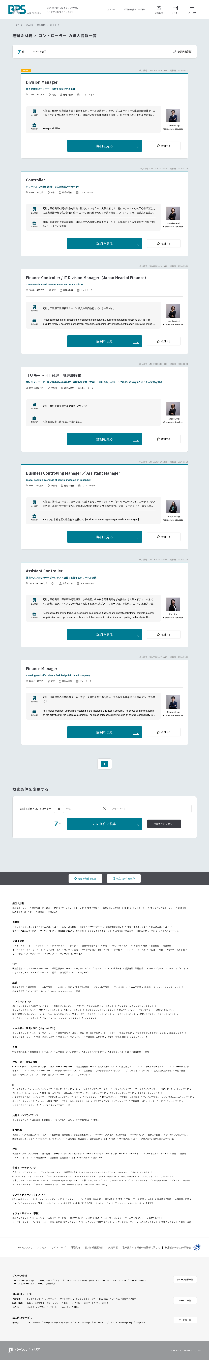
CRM (133, 1172)
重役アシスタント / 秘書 (81, 1218)
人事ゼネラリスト (116, 1052)
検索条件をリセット (164, 824)
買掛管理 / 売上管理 (41, 908)
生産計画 (79, 1203)
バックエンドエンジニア (41, 1089)
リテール (187, 1180)
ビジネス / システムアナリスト (95, 1089)
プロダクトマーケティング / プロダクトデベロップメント (153, 1180)
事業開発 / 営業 (71, 1172)
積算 (70, 987)
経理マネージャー (20, 908)
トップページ (17, 25)
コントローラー (139, 908)
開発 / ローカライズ (51, 1093)
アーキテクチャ (19, 1089)
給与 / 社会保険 (134, 1052)
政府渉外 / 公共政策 (41, 1120)
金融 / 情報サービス (91, 946)
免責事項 (113, 1247)
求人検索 (29, 25)
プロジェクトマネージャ (61, 991)
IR (31, 912)
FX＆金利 (135, 946)
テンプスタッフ (33, 1299)
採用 (147, 1052)
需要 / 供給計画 (94, 1199)
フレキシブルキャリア (85, 1299)
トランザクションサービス (70, 954)
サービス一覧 (185, 1300)
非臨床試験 (41, 1157)
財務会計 (182, 908)
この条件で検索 (104, 824)
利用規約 (75, 1247)
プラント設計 (119, 987)
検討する (166, 146)
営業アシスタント (169, 1222)
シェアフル (40, 1307)
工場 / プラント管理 (135, 1199)
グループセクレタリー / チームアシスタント (123, 1218)
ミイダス (76, 1303)
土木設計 (60, 987)
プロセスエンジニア (101, 968)
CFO (126, 908)
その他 (117, 950)
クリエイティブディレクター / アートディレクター (104, 1172)
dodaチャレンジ (91, 1303)
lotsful (29, 1307)
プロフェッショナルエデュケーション (158, 1139)
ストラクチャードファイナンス (40, 954)
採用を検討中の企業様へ (135, 9)
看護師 (183, 1153)
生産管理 (40, 912)
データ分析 (144, 1172)
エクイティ (73, 946)
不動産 (152, 950)
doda (29, 1303)
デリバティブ (58, 946)
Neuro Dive (66, 1307)
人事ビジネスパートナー (93, 1052)
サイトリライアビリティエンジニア (165, 1101)
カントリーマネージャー (91, 927)
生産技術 (80, 931)
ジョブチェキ (50, 1299)
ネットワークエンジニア (23, 1101)
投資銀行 (167, 946)
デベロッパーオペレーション (25, 1093)
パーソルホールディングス (24, 1280)
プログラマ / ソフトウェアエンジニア (110, 1101)
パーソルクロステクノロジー (113, 1280)
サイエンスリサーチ (138, 1037)
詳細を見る (104, 146)
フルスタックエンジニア (148, 1093)
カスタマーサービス (74, 1199)
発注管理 (68, 1203)
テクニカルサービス (81, 972)
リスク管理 (17, 954)
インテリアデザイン (37, 991)
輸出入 (151, 1199)
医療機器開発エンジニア (23, 1139)
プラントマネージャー (22, 1037)
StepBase (140, 1322)
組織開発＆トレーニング (41, 1052)
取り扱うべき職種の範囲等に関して (141, 1247)
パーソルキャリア (138, 1280)
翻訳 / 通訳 (186, 1222)
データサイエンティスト (146, 1089)
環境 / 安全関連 (82, 987)
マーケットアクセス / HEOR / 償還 (110, 1135)
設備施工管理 (135, 987)
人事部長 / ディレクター (67, 1052)
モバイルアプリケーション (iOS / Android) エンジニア (167, 1097)
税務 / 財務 (52, 912)
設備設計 (148, 987)
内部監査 (155, 946)
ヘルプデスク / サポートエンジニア (28, 1097)
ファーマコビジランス (22, 1157)
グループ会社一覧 (185, 1279)
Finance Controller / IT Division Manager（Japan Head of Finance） (87, 277)
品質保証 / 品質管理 (124, 931)
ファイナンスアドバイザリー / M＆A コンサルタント (36, 1010)
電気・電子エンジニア (137, 927)
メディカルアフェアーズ (175, 1135)
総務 (97, 1218)
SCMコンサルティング (97, 1203)
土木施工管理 (46, 987)
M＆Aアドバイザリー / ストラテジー (135, 1010)
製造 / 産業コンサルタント (24, 1014)
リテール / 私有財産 (176, 950)
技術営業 (64, 972)
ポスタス (111, 1322)
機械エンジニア (65, 931)
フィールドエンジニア (96, 1093)
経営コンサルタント (165, 1010)
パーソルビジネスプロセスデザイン (81, 1280)
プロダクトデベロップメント (67, 1070)
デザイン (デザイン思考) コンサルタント (95, 1006)
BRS (66, 1303)
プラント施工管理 (101, 987)
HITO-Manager (84, 1322)
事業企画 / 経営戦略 (112, 908)
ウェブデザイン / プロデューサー (57, 1105)
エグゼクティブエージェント (47, 1303)
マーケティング (47, 931)
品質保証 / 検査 (138, 1101)
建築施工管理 (18, 987)
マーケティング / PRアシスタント (96, 1222)
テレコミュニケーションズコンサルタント (61, 1018)
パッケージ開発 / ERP (48, 1101)
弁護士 (96, 1120)
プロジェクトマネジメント (99, 931)
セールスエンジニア (29, 1074)
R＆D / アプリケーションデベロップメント (166, 968)
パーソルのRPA (33, 1322)
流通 (120, 1199)
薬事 (106, 1139)
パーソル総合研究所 (47, 1283)
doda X (105, 1303)
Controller (35, 179)
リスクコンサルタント (126, 1014)
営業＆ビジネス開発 (117, 1037)
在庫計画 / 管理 (182, 1199)
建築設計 (32, 987)
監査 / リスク (93, 908)
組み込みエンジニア (160, 927)
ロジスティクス (53, 1203)
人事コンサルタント (73, 1010)
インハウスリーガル (63, 1120)
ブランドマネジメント (50, 1172)
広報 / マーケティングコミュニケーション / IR (103, 1180)
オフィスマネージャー (126, 1222)
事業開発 (16, 1135)
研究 (161, 950)
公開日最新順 (184, 51)
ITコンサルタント (91, 1097)
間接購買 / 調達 (164, 1199)
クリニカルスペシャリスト (36, 1135)
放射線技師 (95, 1139)
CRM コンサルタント (63, 1006)
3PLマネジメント (20, 1199)
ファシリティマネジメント (168, 987)
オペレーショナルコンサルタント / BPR (58, 1014)
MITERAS (98, 1322)
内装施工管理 (18, 991)
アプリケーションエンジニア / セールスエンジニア (35, 927)
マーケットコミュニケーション (157, 1176)
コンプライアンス (20, 1120)
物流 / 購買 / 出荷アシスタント (63, 1222)
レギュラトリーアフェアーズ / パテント (30, 972)
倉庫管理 (149, 1203)
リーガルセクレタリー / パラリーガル (29, 1222)
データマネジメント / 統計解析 (68, 1153)
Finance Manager (41, 668)
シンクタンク (90, 1018)
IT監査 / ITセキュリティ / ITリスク (63, 1097)
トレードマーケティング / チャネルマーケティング (35, 1184)
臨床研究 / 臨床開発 (61, 1135)
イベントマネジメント (85, 1176)
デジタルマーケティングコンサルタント (135, 1006)
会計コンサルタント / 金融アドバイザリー (31, 1006)
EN (113, 10)
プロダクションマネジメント (109, 1070)
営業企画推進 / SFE (82, 1135)
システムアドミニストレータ (25, 1105)
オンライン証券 (71, 950)
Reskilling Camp (125, 1322)
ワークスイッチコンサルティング (59, 1322)
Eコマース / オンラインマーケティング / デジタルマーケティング (41, 1176)
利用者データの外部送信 (178, 1247)
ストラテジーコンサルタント (25, 1018)
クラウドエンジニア (122, 1089)
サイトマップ (58, 1247)
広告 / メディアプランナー (24, 1172)
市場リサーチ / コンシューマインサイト (30, 1180)
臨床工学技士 (154, 1135)
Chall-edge (103, 1299)
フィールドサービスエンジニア (118, 1033)
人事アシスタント (155, 1218)
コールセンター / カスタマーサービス (49, 1218)
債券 (105, 946)
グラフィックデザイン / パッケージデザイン (119, 1176)
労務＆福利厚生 (19, 1052)
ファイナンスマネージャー (162, 908)
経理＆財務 (41, 25)
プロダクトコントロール (134, 950)
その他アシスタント (148, 1222)
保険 (145, 946)
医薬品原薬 (17, 968)
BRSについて (25, 1247)
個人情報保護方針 (94, 1247)
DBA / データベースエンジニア (175, 1089)
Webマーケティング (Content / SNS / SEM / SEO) (84, 1184)
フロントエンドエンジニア (122, 1093)
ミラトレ (53, 1307)
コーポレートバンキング (23, 946)
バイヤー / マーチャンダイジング (47, 1199)
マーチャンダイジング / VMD (65, 1180)
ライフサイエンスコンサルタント (100, 1010)
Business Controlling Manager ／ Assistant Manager (73, 473)
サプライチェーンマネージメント (127, 1203)
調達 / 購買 (109, 1199)
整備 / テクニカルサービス (24, 931)
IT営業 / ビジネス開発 (129, 1097)
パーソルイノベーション (23, 1283)
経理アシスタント (20, 1218)
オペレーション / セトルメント (96, 950)
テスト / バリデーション (169, 931)
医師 (174, 1153)
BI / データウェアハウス (67, 1089)
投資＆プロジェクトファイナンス (151, 1033)
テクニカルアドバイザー (53, 1074)
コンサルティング (20, 1033)
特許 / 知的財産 (82, 1120)
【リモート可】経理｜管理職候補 (53, 375)
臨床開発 (46, 1153)
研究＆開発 (142, 931)
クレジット (43, 946)
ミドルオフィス (53, 950)
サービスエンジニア (128, 1139)
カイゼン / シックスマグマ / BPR (27, 1203)
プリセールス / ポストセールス (76, 1101)
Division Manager (41, 82)
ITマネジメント (109, 1097)
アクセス (42, 1247)
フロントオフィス (119, 946)
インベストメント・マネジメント (27, 950)
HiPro (76, 1307)
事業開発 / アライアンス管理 (25, 1153)
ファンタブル (66, 1299)
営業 (153, 931)
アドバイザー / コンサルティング (69, 908)
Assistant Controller (44, 570)
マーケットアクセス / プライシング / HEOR (105, 1153)
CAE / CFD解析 (69, 927)
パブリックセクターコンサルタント (96, 1014)
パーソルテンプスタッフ (51, 1280)
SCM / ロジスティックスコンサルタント (157, 1014)
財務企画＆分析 (19, 912)
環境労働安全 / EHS (115, 927)
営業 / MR (97, 1157)
